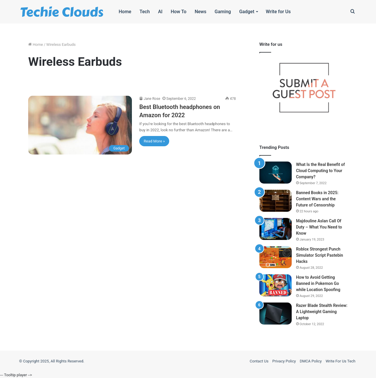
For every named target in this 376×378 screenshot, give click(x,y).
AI (160, 11)
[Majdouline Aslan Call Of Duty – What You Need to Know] (275, 229)
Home (125, 11)
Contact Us (259, 361)
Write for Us (278, 11)
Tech (145, 11)
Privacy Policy (284, 361)
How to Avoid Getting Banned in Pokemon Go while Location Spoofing (318, 283)
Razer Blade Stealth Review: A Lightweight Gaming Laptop (322, 311)
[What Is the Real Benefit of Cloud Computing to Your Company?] (275, 173)
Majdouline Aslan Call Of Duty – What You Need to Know (319, 227)
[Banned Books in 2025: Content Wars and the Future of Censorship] (275, 201)
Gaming (223, 11)
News (201, 11)
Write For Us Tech (340, 361)
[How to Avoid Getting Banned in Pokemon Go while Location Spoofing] (275, 285)
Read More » (154, 141)
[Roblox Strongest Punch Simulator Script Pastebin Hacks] (275, 257)
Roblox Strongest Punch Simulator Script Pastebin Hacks (319, 255)
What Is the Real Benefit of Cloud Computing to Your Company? (320, 170)
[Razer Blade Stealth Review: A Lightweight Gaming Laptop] (275, 314)
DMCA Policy (311, 361)
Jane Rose (152, 99)
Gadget (246, 11)
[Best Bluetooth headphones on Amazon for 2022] (80, 125)
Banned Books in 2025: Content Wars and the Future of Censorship (317, 198)
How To (178, 11)
